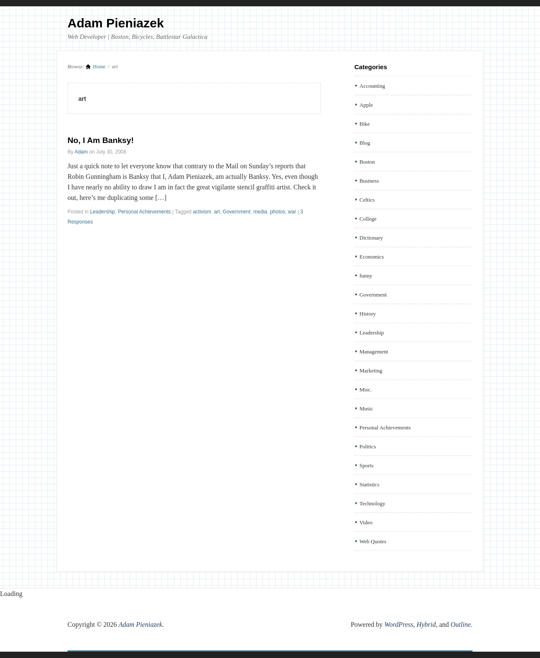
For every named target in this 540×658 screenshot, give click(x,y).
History (367, 313)
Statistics (369, 484)
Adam (81, 152)
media (260, 212)
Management (373, 351)
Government (237, 212)
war (292, 212)
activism (202, 212)
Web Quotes (372, 541)
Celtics (367, 200)
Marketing (370, 370)
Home (99, 67)
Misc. (365, 389)
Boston (367, 162)
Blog (364, 143)
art (217, 212)
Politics (367, 446)
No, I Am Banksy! (101, 140)
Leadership (102, 212)
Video (366, 522)
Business (369, 181)
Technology (372, 503)
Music (366, 408)
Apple (366, 105)
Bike (364, 124)
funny (365, 275)
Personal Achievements (144, 212)
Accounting (372, 86)
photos (277, 212)
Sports (366, 465)
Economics (371, 256)
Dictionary (371, 238)
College (367, 219)
